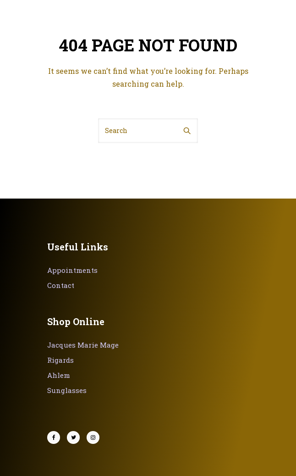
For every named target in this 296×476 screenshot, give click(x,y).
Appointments (72, 270)
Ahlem (58, 375)
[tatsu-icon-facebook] (56, 437)
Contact (60, 285)
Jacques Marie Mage (83, 344)
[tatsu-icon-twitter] (75, 437)
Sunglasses (67, 390)
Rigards (60, 360)
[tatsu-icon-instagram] (93, 437)
